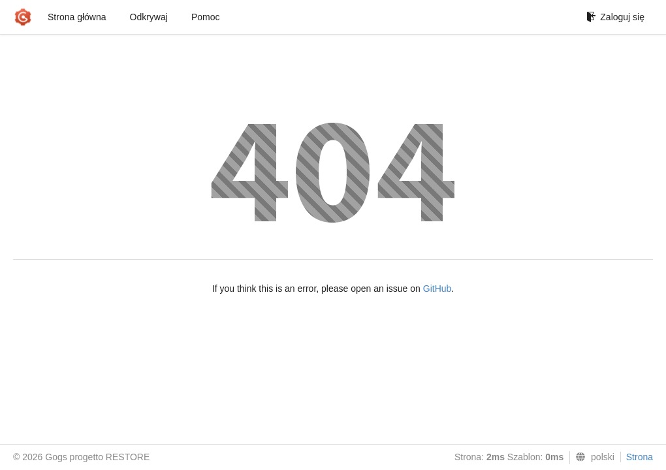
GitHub (437, 288)
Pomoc (205, 17)
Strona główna (77, 17)
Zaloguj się (615, 17)
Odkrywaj (149, 17)
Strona (639, 457)
